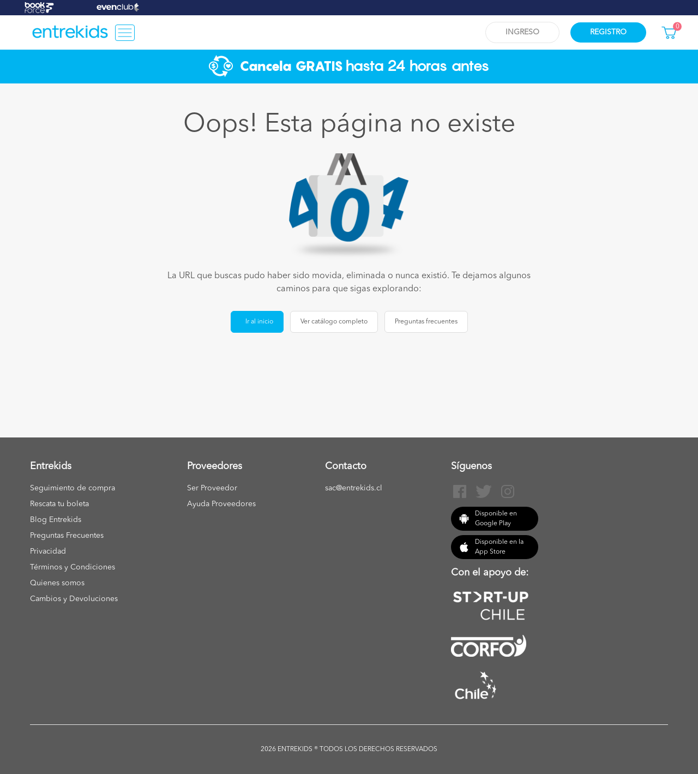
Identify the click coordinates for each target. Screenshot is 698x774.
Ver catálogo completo (334, 322)
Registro (608, 32)
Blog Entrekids (55, 520)
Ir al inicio (259, 322)
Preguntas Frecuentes (67, 535)
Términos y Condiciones (72, 567)
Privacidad (48, 551)
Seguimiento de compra (72, 488)
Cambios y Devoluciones (74, 599)
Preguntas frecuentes (426, 322)
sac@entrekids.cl (353, 488)
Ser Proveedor (212, 488)
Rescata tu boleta (59, 504)
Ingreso (522, 32)
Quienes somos (57, 583)
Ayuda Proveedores (221, 504)
